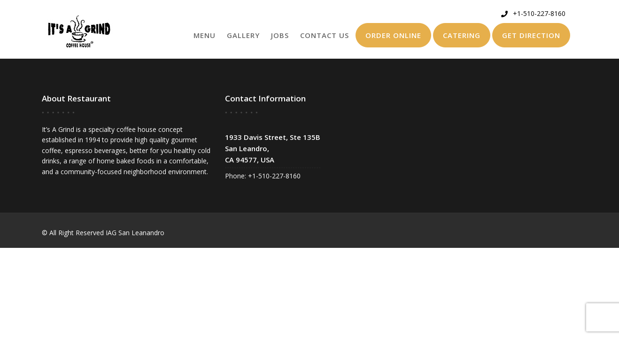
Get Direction (531, 35)
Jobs (280, 35)
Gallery (243, 35)
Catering (461, 35)
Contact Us (324, 35)
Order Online (393, 35)
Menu (204, 35)
